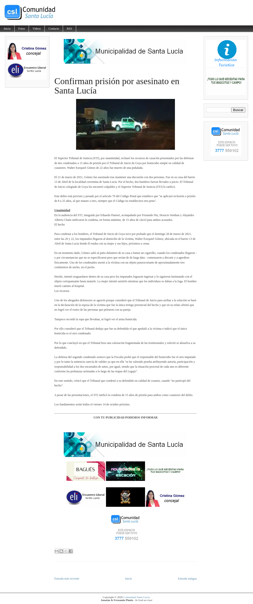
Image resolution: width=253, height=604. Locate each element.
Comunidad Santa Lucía (136, 597)
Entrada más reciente (66, 578)
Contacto (53, 28)
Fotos (21, 28)
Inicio (7, 28)
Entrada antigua (187, 578)
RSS (69, 28)
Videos (37, 28)
